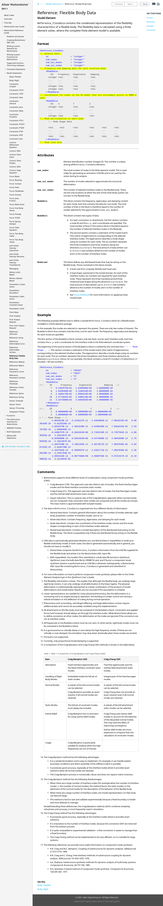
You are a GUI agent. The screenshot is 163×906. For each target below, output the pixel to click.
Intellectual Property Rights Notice (88, 901)
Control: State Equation (15, 171)
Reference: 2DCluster (13, 332)
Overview (8, 19)
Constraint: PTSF (16, 131)
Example (150, 26)
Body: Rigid (14, 80)
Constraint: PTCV (16, 120)
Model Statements (14, 73)
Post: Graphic (15, 316)
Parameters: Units (16, 308)
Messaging (13, 268)
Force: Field (14, 187)
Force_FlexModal (82, 294)
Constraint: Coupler (14, 85)
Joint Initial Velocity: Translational (14, 262)
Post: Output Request (14, 320)
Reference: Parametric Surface (17, 376)
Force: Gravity (15, 194)
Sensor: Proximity (16, 408)
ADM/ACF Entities (14, 428)
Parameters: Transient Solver (16, 303)
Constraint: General (14, 102)
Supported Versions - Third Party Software (16, 64)
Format (150, 17)
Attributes (151, 22)
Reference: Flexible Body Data (17, 357)
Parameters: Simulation (14, 291)
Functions (11, 415)
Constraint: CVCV (16, 90)
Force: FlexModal (16, 191)
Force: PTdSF (14, 218)
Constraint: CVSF (16, 94)
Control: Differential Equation (14, 144)
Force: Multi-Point (16, 204)
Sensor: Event (15, 404)
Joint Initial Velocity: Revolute (16, 255)
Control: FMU (15, 151)
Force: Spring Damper (15, 222)
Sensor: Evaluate (16, 400)
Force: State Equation (14, 228)
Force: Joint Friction (14, 199)
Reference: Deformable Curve (17, 342)
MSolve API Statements (11, 436)
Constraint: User (16, 139)
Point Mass (13, 312)
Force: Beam (14, 176)
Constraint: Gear (16, 97)
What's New (9, 15)
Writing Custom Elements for (13, 48)
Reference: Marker (17, 362)
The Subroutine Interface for (13, 421)
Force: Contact (15, 183)
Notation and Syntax (15, 36)
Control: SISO (15, 166)
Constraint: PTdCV (17, 124)
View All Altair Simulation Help (17, 446)
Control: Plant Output (15, 161)
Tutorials (7, 22)
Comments (151, 30)
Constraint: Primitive (14, 115)
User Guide (14, 26)
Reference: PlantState (13, 382)
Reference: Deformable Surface (14, 349)
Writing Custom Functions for (13, 57)
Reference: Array (16, 337)
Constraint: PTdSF (16, 128)
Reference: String (16, 397)
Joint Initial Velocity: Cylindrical (13, 248)
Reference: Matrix (16, 365)
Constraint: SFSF (16, 135)
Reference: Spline (16, 393)
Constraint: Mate (16, 111)
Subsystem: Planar (17, 411)
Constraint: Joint (16, 107)
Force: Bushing (15, 180)
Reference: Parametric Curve (16, 370)
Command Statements (16, 69)
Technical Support (112, 901)
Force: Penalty (15, 214)
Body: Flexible (15, 76)
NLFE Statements (14, 432)
